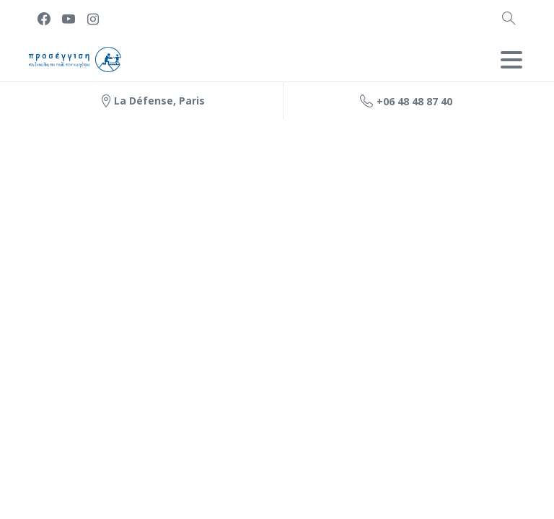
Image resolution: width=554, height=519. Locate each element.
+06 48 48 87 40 (406, 101)
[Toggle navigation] (511, 60)
